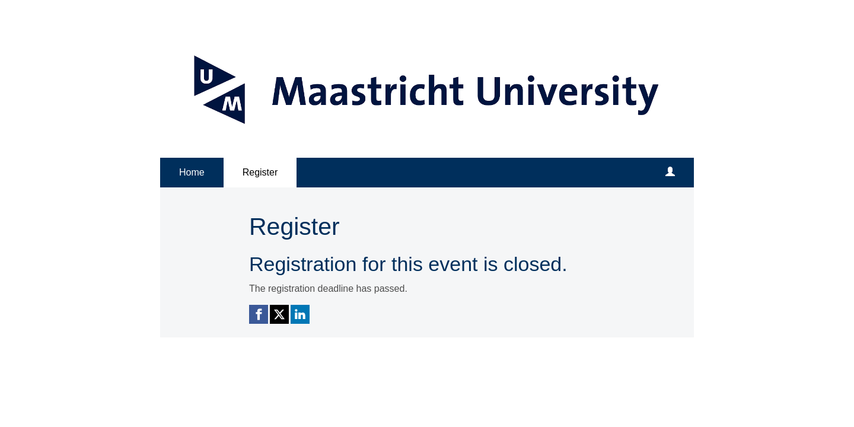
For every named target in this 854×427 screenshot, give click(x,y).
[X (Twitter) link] (279, 314)
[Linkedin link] (300, 314)
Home (192, 172)
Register (260, 172)
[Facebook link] (258, 314)
